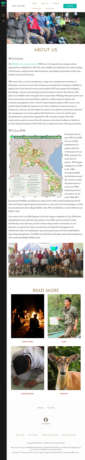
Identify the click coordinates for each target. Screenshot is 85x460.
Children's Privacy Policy (50, 435)
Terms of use (20, 435)
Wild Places (36, 8)
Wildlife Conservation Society (25, 64)
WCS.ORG (51, 408)
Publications (27, 394)
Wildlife (56, 3)
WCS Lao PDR (18, 6)
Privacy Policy (33, 435)
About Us (44, 3)
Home (34, 3)
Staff (64, 342)
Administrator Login (69, 435)
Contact (64, 394)
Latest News (27, 342)
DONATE (40, 408)
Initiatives (50, 8)
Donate (70, 6)
